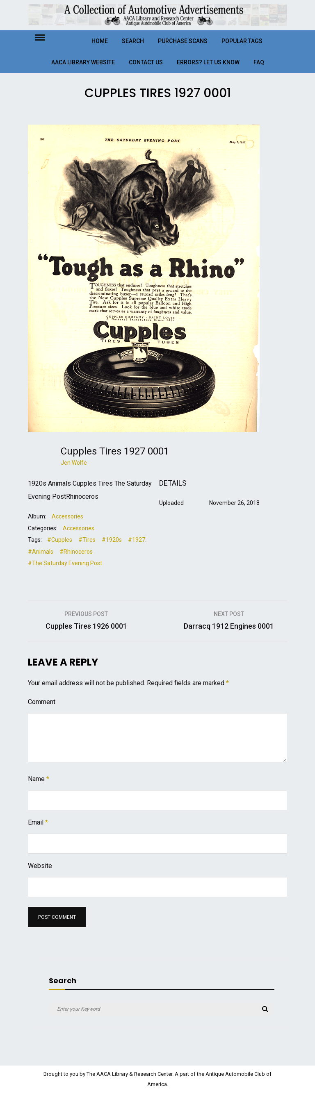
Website (40, 866)
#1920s (112, 539)
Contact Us (146, 62)
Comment (41, 702)
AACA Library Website (83, 62)
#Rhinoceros (76, 551)
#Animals (40, 551)
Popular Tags (241, 41)
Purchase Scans (183, 41)
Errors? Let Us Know (208, 62)
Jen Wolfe (74, 462)
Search (133, 41)
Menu (47, 36)
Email (38, 822)
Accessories (67, 516)
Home (99, 41)
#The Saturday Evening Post (65, 563)
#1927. (137, 539)
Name (38, 779)
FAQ (258, 62)
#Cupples (59, 539)
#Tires (87, 539)
